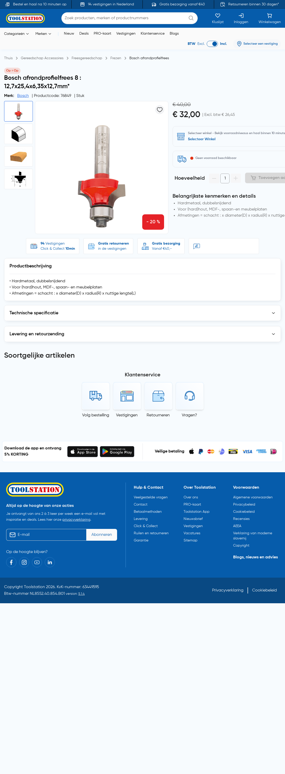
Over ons (191, 495)
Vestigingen (126, 33)
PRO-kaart (102, 33)
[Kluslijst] (218, 18)
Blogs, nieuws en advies (255, 555)
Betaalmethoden (148, 509)
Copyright (241, 543)
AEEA (237, 524)
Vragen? (189, 413)
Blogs (174, 33)
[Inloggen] (241, 18)
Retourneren (158, 413)
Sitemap (190, 538)
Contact (140, 502)
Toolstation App (197, 509)
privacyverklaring (76, 517)
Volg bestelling (95, 413)
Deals (84, 33)
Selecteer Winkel (201, 139)
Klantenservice (153, 33)
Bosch (23, 96)
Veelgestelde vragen (151, 495)
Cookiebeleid (244, 509)
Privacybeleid (244, 502)
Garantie (141, 538)
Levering (141, 516)
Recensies (241, 516)
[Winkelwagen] (270, 18)
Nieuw (69, 33)
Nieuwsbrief (193, 516)
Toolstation (34, 585)
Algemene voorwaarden (253, 495)
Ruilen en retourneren (151, 531)
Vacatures (192, 531)
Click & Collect (146, 524)
